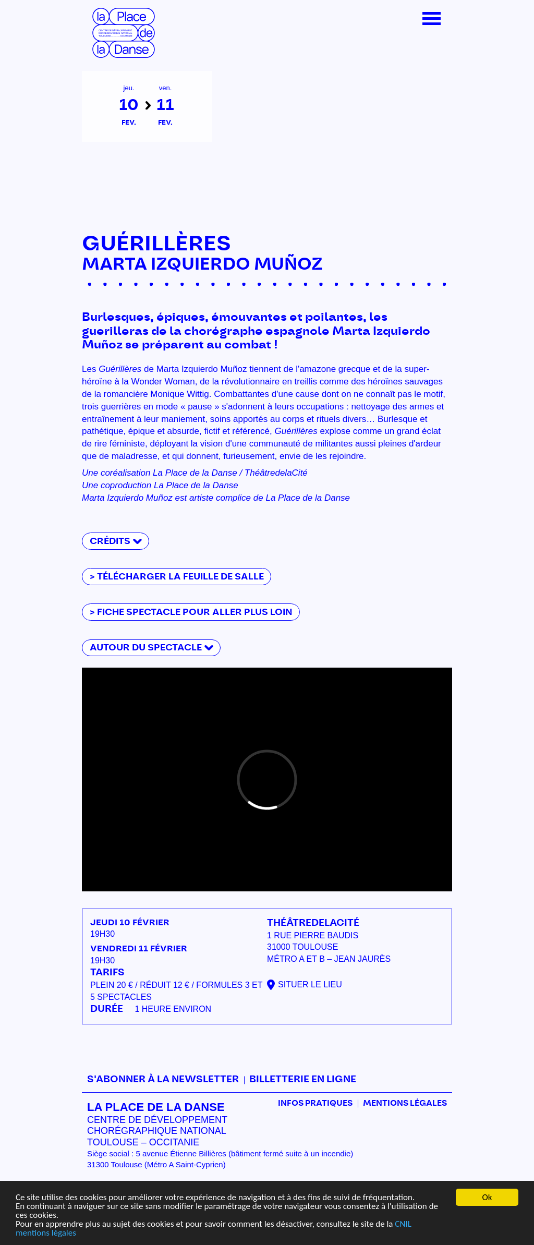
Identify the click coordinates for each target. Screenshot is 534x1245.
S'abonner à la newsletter (163, 1079)
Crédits (110, 541)
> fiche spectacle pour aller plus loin (191, 612)
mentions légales (46, 1233)
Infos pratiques (315, 1103)
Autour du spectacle (146, 647)
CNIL (403, 1224)
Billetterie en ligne (302, 1079)
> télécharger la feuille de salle (177, 576)
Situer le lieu (310, 984)
